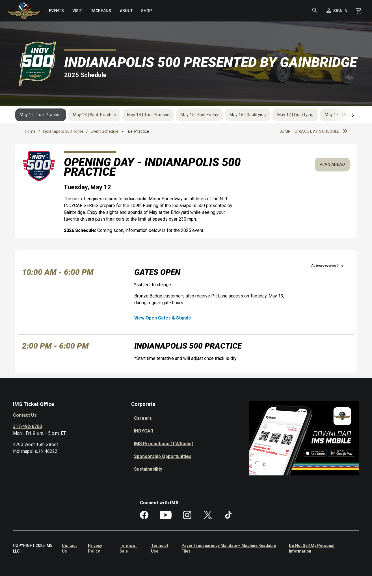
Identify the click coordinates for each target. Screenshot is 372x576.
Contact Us (25, 415)
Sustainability (148, 469)
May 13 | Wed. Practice (94, 114)
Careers (143, 418)
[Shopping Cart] (358, 10)
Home (30, 131)
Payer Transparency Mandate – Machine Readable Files (228, 548)
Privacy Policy (95, 548)
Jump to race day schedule (313, 131)
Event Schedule (104, 131)
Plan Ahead (332, 164)
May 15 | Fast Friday (199, 114)
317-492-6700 (27, 426)
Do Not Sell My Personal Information (311, 548)
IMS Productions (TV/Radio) (163, 443)
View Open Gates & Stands (162, 318)
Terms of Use (159, 548)
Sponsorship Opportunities (162, 456)
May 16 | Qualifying (248, 114)
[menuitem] (56, 10)
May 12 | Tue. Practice (41, 114)
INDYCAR (143, 431)
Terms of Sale (128, 548)
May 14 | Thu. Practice (148, 114)
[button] (315, 10)
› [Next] (353, 114)
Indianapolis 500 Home (63, 131)
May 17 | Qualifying (295, 114)
